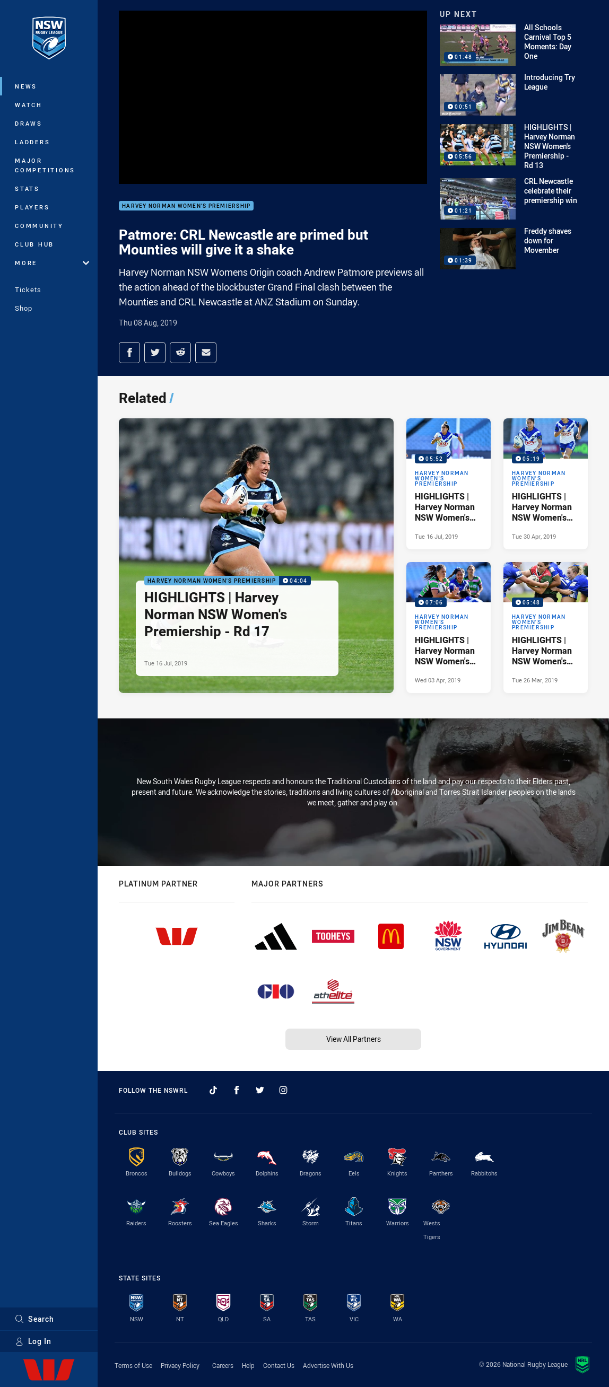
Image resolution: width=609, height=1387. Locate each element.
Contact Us (278, 1365)
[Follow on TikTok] (213, 1090)
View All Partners (353, 1039)
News (26, 86)
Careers (222, 1365)
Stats (27, 188)
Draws (28, 123)
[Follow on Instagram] (283, 1090)
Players (32, 207)
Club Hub (34, 244)
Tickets (28, 289)
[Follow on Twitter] (260, 1090)
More (52, 263)
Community (39, 226)
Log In (33, 1341)
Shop (23, 308)
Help (248, 1365)
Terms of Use (133, 1365)
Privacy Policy (180, 1365)
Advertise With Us (328, 1365)
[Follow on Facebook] (236, 1090)
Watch (28, 105)
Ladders (32, 142)
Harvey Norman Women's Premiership (186, 206)
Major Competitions (45, 165)
